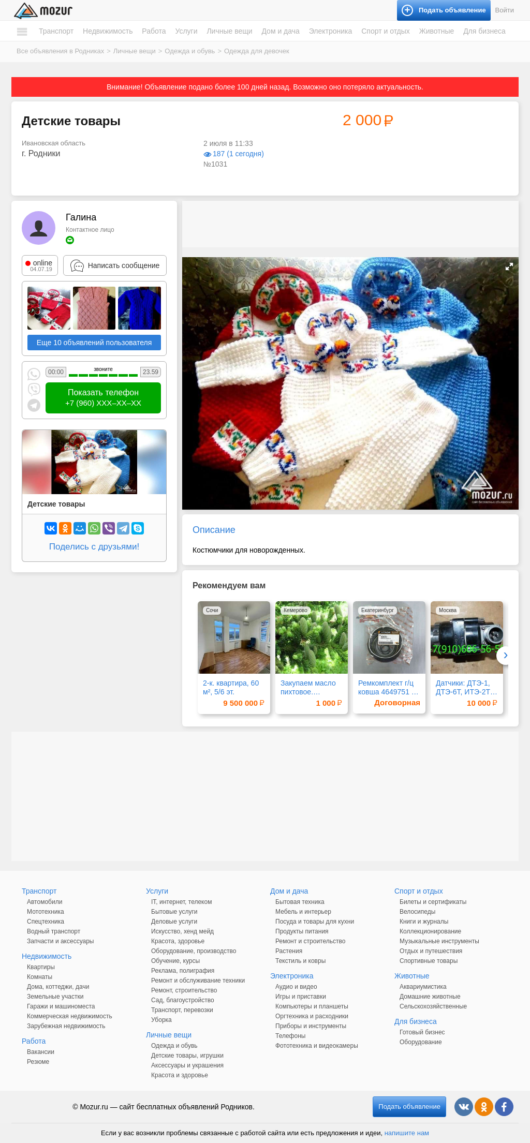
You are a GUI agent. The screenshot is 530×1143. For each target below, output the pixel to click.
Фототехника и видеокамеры (316, 1045)
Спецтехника (45, 921)
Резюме (38, 1061)
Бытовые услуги (174, 911)
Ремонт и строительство (310, 941)
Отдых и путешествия (431, 951)
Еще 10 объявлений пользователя (94, 342)
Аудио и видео (296, 986)
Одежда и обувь (190, 51)
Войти (504, 10)
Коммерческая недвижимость (69, 1016)
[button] (509, 266)
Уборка (161, 1019)
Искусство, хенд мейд (182, 931)
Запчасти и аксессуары (60, 941)
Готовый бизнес (422, 1032)
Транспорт (56, 31)
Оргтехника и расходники (311, 1016)
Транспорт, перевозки (182, 1010)
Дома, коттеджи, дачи (58, 986)
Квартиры (41, 967)
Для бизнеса (484, 31)
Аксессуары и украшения (187, 1065)
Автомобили (44, 902)
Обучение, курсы (175, 960)
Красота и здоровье (179, 1075)
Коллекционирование (430, 931)
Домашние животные (430, 996)
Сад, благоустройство (182, 1000)
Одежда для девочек (256, 51)
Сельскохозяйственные (433, 1006)
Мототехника (45, 911)
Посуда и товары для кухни (314, 921)
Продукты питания (302, 931)
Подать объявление (409, 1106)
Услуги (186, 31)
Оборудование (421, 1042)
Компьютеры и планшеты (311, 1006)
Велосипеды (417, 911)
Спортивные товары (429, 960)
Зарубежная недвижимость (66, 1026)
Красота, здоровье (177, 941)
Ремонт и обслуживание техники (198, 980)
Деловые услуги (174, 921)
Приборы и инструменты (310, 1026)
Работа (154, 31)
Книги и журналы (424, 921)
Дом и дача (280, 31)
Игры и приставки (300, 996)
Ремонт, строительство (184, 990)
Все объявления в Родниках (60, 51)
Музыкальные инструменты (439, 941)
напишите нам (407, 1133)
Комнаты (39, 977)
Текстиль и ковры (300, 960)
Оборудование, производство (193, 951)
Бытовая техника (300, 902)
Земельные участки (55, 996)
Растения (288, 951)
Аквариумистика (423, 986)
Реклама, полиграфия (182, 970)
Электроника (330, 31)
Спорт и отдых (385, 31)
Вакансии (40, 1052)
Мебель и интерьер (303, 911)
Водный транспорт (53, 931)
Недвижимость (107, 31)
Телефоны (290, 1036)
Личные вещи (229, 31)
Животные (436, 31)
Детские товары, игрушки (187, 1055)
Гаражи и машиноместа (61, 1006)
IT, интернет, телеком (181, 902)
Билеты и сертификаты (433, 902)
